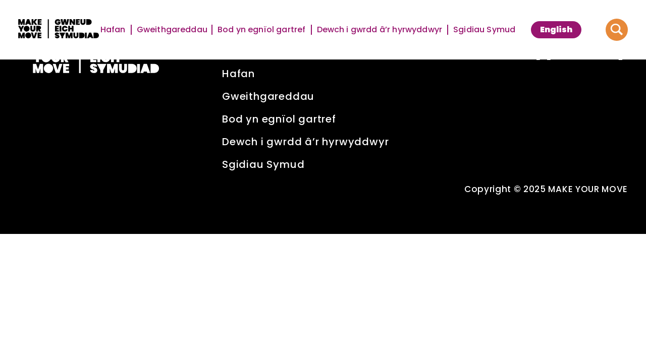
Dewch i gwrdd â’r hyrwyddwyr (380, 29)
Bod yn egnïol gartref (262, 29)
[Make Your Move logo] (58, 30)
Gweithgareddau (172, 29)
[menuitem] (556, 29)
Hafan (113, 29)
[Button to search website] (617, 30)
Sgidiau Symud (484, 29)
